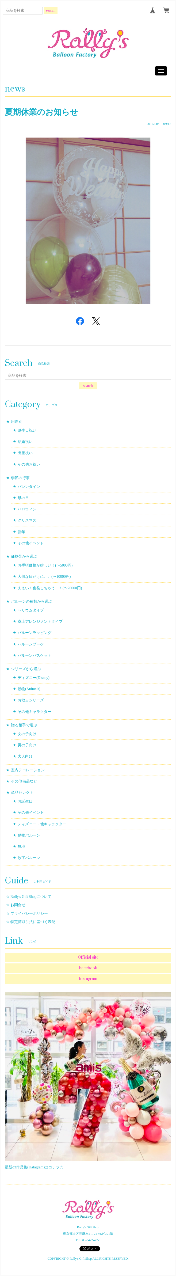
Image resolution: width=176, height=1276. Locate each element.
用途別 (16, 422)
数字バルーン (29, 858)
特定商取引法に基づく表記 (32, 922)
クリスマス (27, 520)
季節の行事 (20, 478)
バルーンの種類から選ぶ (31, 601)
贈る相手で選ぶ (24, 725)
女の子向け (27, 734)
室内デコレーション (28, 770)
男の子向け (27, 745)
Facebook (88, 968)
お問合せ (17, 905)
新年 (21, 532)
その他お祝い (29, 464)
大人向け (25, 756)
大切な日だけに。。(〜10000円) (44, 577)
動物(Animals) (29, 689)
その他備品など (24, 781)
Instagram (88, 978)
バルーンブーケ (31, 644)
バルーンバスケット (34, 656)
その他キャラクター (34, 712)
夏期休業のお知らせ (41, 112)
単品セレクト (22, 793)
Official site (88, 957)
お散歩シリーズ (31, 700)
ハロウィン (27, 509)
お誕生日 (25, 801)
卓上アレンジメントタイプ (40, 622)
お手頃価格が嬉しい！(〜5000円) (45, 565)
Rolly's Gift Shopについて (30, 897)
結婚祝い (25, 442)
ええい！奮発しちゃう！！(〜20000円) (50, 588)
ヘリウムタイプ (31, 610)
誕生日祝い (27, 430)
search (51, 10)
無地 (21, 847)
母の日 (23, 498)
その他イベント (31, 543)
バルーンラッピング (34, 633)
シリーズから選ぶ (26, 669)
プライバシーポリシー (29, 914)
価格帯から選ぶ (24, 557)
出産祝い (25, 453)
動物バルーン (29, 835)
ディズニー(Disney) (33, 678)
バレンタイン (29, 487)
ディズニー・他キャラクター (42, 824)
